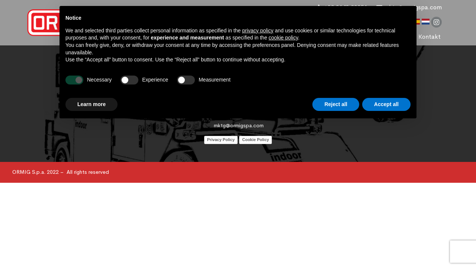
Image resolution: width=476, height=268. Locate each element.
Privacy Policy (221, 139)
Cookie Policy (255, 139)
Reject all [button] (335, 104)
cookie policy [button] (283, 38)
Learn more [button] (91, 104)
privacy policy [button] (257, 31)
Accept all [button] (386, 104)
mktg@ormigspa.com (239, 125)
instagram (436, 22)
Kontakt (429, 37)
